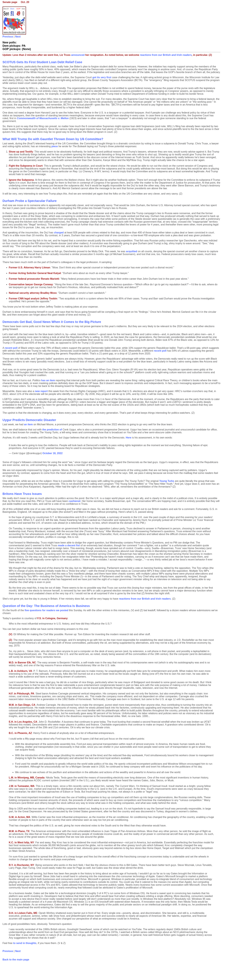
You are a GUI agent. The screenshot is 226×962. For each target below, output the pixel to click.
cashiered (75, 501)
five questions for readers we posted (46, 610)
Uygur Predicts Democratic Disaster (29, 420)
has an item (48, 380)
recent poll (11, 348)
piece (54, 146)
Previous (8, 36)
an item (28, 424)
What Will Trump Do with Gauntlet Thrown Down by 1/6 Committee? (53, 139)
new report (41, 391)
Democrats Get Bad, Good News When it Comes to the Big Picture (52, 322)
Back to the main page (16, 959)
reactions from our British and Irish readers (166, 55)
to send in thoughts (24, 943)
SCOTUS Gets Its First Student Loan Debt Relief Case (42, 62)
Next (18, 36)
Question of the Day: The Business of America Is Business (46, 606)
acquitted (131, 251)
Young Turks (166, 481)
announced (77, 55)
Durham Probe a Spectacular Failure (30, 201)
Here (128, 437)
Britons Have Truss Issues (22, 493)
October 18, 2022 (53, 453)
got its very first (101, 77)
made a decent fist (69, 545)
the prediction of (52, 429)
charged (59, 232)
